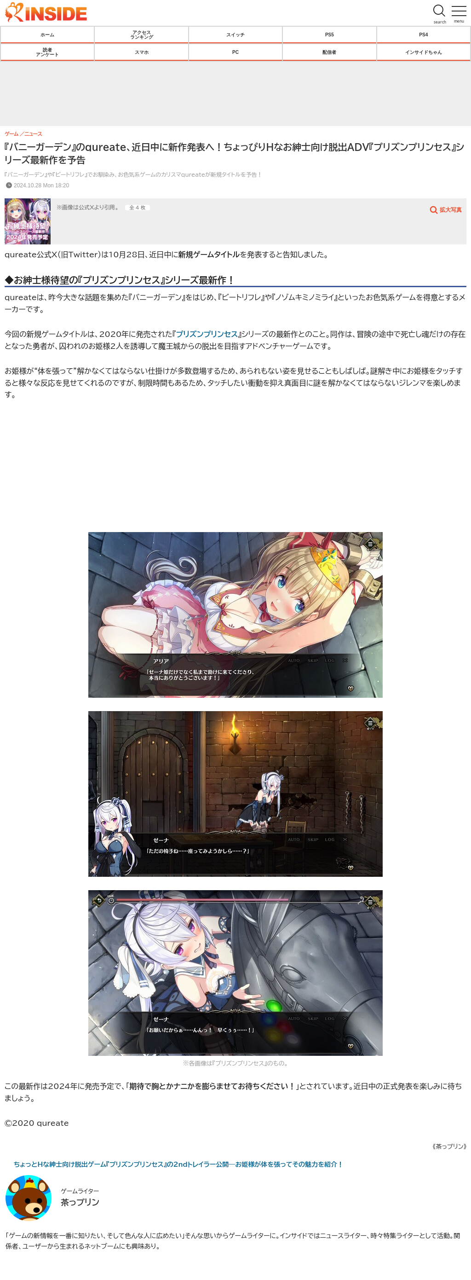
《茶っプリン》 (449, 1147)
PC (235, 52)
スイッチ (235, 34)
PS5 (329, 34)
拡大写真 (451, 209)
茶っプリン (80, 1202)
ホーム (47, 34)
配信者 (329, 52)
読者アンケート (47, 52)
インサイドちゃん (423, 52)
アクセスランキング (141, 34)
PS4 (423, 34)
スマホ (142, 52)
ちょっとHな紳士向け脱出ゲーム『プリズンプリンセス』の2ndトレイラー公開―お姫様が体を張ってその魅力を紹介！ (179, 1164)
